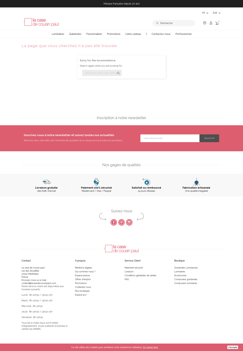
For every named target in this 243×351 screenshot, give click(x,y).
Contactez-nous (83, 287)
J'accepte (232, 347)
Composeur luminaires (185, 283)
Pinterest (121, 222)
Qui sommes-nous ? (85, 271)
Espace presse (82, 275)
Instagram (129, 222)
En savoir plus (150, 347)
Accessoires (180, 275)
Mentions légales (83, 267)
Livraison (129, 271)
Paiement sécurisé (134, 267)
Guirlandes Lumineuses (186, 267)
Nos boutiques (82, 291)
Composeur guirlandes (185, 279)
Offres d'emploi (83, 279)
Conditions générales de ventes (140, 275)
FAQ (127, 279)
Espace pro (80, 295)
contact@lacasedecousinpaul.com (39, 283)
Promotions (81, 283)
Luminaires (179, 271)
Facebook (113, 222)
